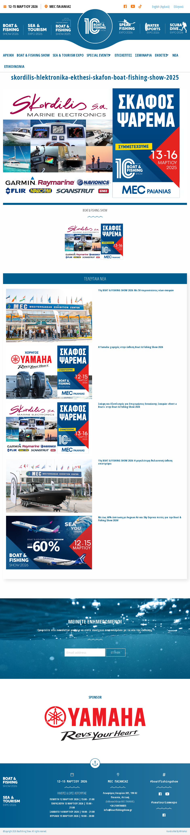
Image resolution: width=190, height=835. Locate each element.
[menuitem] (9, 55)
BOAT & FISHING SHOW (33, 55)
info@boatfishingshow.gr (118, 810)
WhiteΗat (183, 831)
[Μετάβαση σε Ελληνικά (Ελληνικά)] (178, 6)
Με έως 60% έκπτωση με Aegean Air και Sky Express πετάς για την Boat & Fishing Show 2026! (139, 519)
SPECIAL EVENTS (98, 55)
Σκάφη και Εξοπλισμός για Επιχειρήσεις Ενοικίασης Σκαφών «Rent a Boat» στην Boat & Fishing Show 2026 (137, 405)
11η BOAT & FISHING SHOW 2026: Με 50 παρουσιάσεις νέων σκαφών (136, 290)
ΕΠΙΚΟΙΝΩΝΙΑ (14, 66)
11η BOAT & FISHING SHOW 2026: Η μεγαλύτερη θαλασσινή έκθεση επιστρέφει (135, 462)
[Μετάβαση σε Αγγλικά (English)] (161, 6)
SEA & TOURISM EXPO (68, 55)
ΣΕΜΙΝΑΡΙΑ (143, 55)
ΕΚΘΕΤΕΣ (161, 55)
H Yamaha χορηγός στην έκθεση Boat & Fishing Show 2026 (130, 347)
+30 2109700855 (118, 805)
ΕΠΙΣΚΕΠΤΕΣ (123, 55)
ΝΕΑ (175, 55)
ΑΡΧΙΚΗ (8, 55)
